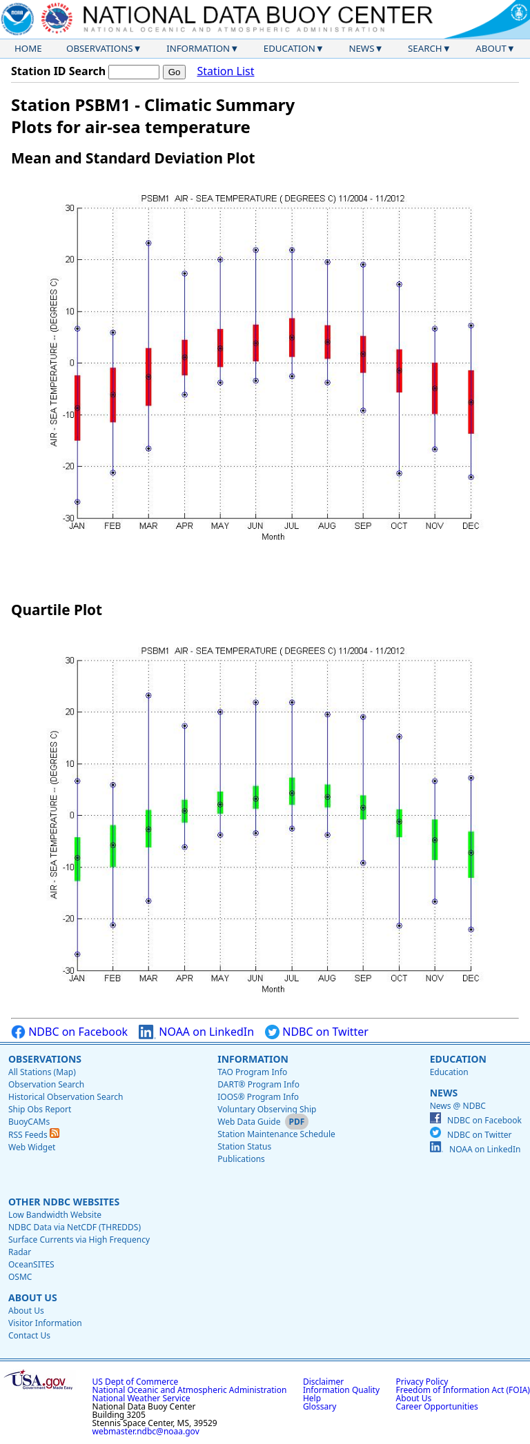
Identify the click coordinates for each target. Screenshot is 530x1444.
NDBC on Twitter (317, 1032)
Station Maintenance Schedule (276, 1134)
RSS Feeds (33, 1135)
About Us (32, 1297)
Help (312, 1398)
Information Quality (341, 1390)
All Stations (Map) (42, 1072)
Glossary (319, 1406)
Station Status (244, 1146)
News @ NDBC (458, 1106)
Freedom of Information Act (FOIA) (463, 1390)
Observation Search (46, 1084)
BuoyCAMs (29, 1121)
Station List (225, 71)
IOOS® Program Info (258, 1097)
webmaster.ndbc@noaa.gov (145, 1431)
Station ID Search (58, 71)
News (361, 48)
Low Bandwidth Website (54, 1215)
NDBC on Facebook (69, 1032)
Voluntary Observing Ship (266, 1109)
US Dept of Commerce (135, 1381)
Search (425, 48)
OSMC (20, 1277)
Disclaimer (323, 1381)
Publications (241, 1159)
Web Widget (31, 1147)
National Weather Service (141, 1398)
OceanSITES (31, 1264)
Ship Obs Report (39, 1109)
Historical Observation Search (65, 1097)
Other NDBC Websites (63, 1201)
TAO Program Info (252, 1072)
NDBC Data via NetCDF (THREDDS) (74, 1227)
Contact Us (29, 1335)
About (491, 48)
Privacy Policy (422, 1381)
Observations (99, 48)
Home (28, 48)
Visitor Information (45, 1323)
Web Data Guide (248, 1121)
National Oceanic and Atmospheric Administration (189, 1390)
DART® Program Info (258, 1084)
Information (198, 48)
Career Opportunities (437, 1406)
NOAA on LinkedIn (196, 1032)
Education (289, 48)
